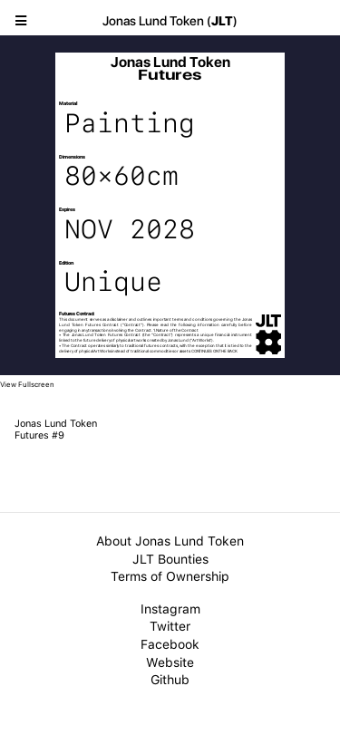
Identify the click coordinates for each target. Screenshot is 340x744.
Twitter (170, 626)
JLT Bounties (170, 559)
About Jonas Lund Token (170, 541)
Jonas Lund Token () (170, 20)
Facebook (170, 644)
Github (170, 679)
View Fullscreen (27, 384)
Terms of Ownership (170, 576)
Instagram (170, 609)
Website (170, 662)
